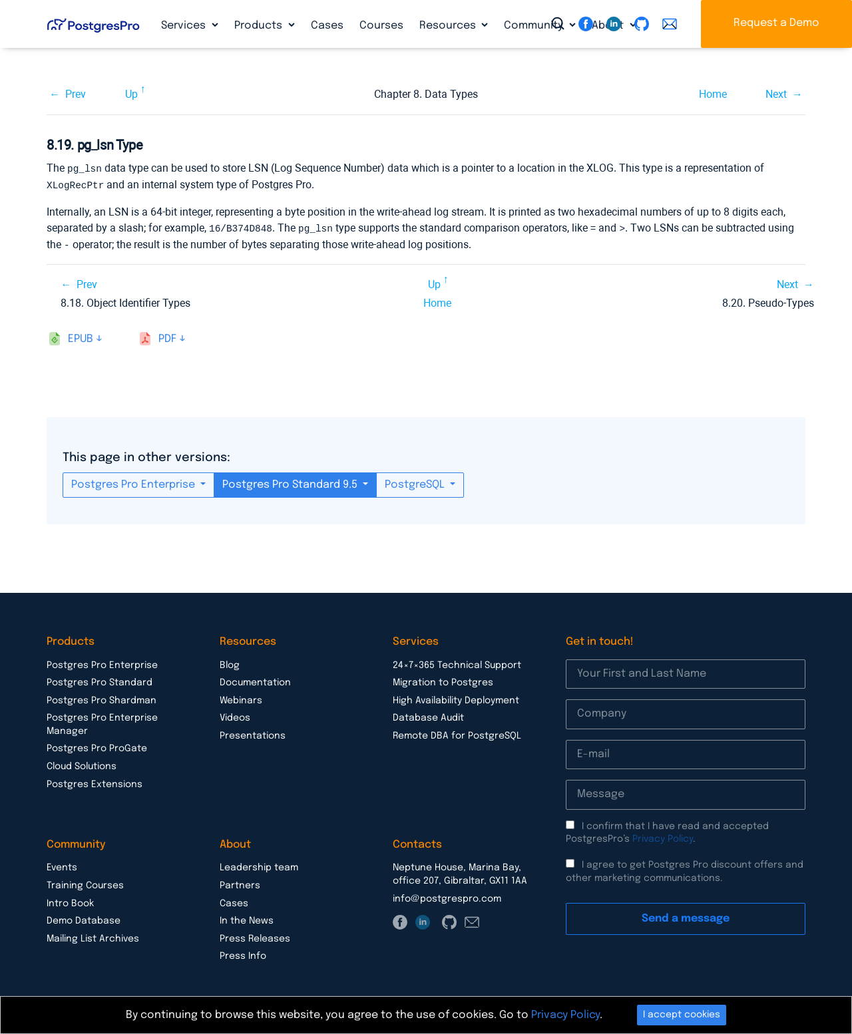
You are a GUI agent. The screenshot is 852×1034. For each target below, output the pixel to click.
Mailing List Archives (93, 936)
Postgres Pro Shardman (101, 698)
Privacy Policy (662, 836)
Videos (235, 715)
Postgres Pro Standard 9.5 (291, 482)
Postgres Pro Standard (99, 680)
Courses (381, 25)
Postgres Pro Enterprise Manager (102, 722)
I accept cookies (681, 1014)
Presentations (253, 733)
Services (184, 25)
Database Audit (428, 715)
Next (776, 94)
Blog (230, 662)
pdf (167, 336)
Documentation (255, 680)
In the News (247, 918)
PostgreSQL (416, 482)
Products (259, 25)
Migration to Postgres (443, 680)
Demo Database (83, 918)
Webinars (241, 698)
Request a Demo (776, 23)
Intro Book (70, 901)
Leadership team (259, 865)
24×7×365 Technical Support (457, 662)
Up (131, 94)
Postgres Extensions (94, 781)
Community (535, 25)
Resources (449, 25)
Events (62, 865)
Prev (75, 94)
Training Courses (85, 883)
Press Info (243, 953)
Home (713, 94)
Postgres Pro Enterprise (134, 482)
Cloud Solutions (81, 764)
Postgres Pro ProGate (97, 746)
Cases (327, 25)
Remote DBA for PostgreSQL (457, 733)
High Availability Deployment (456, 698)
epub (80, 336)
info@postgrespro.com (447, 896)
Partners (240, 883)
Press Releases (255, 936)
